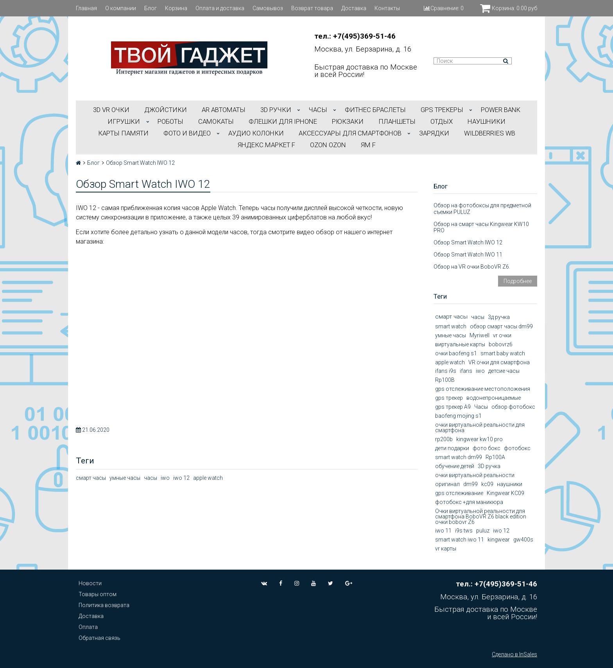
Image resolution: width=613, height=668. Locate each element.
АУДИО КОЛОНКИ (256, 133)
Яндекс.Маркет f (266, 145)
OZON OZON (328, 145)
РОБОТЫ (170, 121)
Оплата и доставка (219, 8)
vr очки (502, 335)
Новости (90, 583)
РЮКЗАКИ (348, 121)
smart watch (450, 326)
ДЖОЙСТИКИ (165, 110)
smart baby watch (502, 353)
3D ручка (489, 466)
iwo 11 (443, 530)
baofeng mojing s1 (458, 416)
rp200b (444, 439)
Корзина (176, 8)
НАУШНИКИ (486, 121)
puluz (482, 530)
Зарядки (434, 133)
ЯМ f (368, 145)
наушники (509, 484)
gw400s (523, 539)
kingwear (499, 539)
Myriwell (479, 335)
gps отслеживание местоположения (482, 389)
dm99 (470, 484)
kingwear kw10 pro (479, 439)
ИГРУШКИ (124, 121)
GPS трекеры (442, 110)
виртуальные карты (460, 344)
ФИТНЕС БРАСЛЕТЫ (375, 110)
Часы (481, 407)
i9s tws (464, 530)
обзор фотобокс (513, 407)
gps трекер (449, 398)
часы (150, 478)
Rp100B (445, 380)
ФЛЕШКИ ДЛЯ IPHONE (283, 121)
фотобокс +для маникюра (469, 502)
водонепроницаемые (493, 398)
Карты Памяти (123, 133)
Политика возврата (104, 605)
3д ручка (499, 317)
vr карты (445, 548)
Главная (86, 8)
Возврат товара (312, 8)
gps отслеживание (459, 493)
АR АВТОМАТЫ (224, 110)
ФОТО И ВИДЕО (187, 133)
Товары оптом (98, 594)
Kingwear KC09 (505, 493)
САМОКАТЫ (216, 121)
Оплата (88, 627)
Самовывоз (268, 8)
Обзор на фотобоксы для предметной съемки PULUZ (482, 208)
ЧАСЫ (318, 110)
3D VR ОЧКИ (111, 110)
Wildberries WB (489, 133)
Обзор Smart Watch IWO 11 (468, 254)
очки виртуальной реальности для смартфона (480, 427)
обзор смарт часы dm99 (501, 326)
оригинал (447, 484)
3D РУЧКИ (275, 110)
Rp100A (495, 457)
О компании (120, 8)
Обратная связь (99, 638)
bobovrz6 (501, 344)
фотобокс (517, 448)
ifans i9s (445, 371)
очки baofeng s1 (456, 353)
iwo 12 (181, 478)
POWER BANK (500, 110)
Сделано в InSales (514, 654)
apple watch (208, 478)
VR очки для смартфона (499, 362)
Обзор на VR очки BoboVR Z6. (472, 267)
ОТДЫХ (441, 121)
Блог (150, 8)
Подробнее (518, 281)
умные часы (124, 478)
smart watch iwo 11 (459, 539)
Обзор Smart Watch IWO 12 (468, 242)
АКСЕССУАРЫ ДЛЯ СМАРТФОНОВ (350, 133)
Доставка (353, 8)
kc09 (487, 484)
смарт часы (91, 478)
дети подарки (452, 448)
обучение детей (454, 466)
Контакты (387, 8)
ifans (466, 371)
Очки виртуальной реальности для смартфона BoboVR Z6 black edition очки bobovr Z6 (480, 516)
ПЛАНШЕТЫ (397, 121)
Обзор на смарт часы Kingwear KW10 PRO (481, 227)
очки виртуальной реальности (474, 475)
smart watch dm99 (458, 457)
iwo (165, 478)
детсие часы (504, 371)
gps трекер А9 (453, 407)
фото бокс (486, 448)
